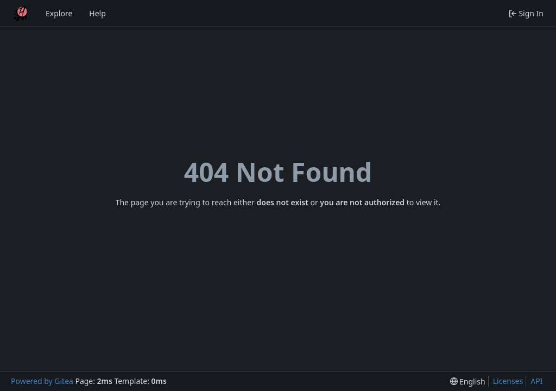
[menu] (467, 381)
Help (97, 13)
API (536, 381)
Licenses (508, 381)
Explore (59, 13)
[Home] (20, 13)
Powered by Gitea (42, 381)
